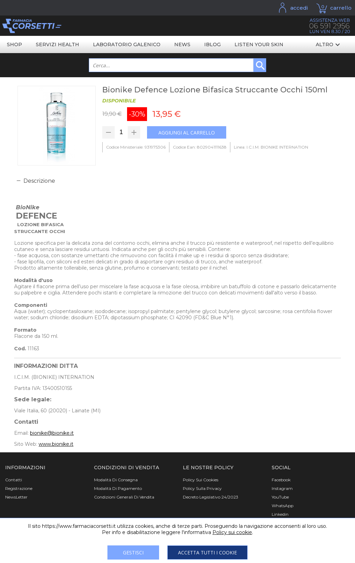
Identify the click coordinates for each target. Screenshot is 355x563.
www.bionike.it (56, 444)
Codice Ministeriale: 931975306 (136, 147)
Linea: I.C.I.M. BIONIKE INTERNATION (271, 147)
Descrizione (39, 181)
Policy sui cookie (232, 532)
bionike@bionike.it (52, 433)
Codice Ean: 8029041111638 (200, 147)
